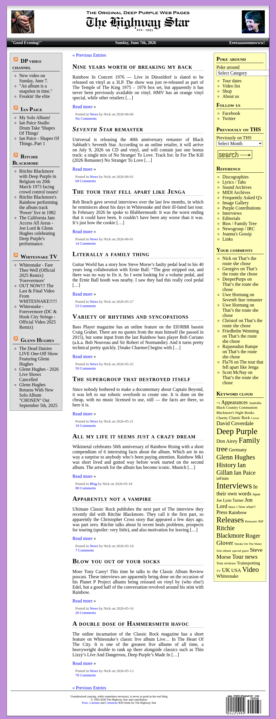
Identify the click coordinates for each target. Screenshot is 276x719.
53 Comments (85, 306)
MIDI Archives (236, 192)
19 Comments (85, 426)
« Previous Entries (89, 55)
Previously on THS (233, 137)
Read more (82, 106)
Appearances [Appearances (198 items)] (234, 402)
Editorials (231, 218)
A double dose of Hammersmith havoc (130, 623)
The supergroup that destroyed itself (131, 379)
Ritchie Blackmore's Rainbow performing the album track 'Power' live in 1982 (38, 205)
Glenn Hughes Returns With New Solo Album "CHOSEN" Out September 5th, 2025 (38, 395)
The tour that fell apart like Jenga (242, 365)
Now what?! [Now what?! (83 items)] (247, 507)
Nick (226, 258)
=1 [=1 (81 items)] (218, 403)
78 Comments (85, 675)
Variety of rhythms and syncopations (130, 316)
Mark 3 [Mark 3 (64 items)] (232, 507)
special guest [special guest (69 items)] (240, 550)
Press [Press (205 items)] (221, 512)
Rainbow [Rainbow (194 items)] (237, 512)
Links (227, 239)
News (94, 114)
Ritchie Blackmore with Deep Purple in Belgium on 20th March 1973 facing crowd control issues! (39, 181)
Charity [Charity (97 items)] (222, 418)
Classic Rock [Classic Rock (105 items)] (239, 418)
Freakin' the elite (34, 96)
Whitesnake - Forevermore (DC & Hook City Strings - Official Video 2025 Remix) (38, 317)
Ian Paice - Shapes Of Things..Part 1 (39, 141)
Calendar (94, 702)
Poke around (227, 67)
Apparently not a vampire (112, 498)
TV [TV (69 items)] (218, 570)
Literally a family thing (110, 254)
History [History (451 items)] (226, 465)
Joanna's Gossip (237, 233)
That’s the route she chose (239, 261)
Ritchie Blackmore (25, 159)
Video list (231, 85)
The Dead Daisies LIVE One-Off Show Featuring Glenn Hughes (38, 356)
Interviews (232, 213)
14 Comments (85, 243)
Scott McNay (234, 372)
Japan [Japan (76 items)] (256, 494)
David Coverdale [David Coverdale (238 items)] (234, 423)
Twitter (229, 118)
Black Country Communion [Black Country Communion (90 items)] (236, 408)
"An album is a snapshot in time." (35, 88)
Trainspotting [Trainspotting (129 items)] (248, 563)
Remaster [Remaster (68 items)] (251, 521)
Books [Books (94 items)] (249, 412)
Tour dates (232, 80)
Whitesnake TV (38, 257)
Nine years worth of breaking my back (132, 66)
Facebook (231, 113)
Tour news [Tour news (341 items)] (245, 556)
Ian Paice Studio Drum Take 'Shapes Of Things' (37, 128)
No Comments (85, 119)
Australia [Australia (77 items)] (255, 403)
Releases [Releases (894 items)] (230, 520)
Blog (93, 484)
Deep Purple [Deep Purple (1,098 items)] (236, 431)
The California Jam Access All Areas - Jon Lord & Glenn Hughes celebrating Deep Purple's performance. (37, 230)
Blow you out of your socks (116, 561)
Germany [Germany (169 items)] (238, 449)
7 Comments (84, 550)
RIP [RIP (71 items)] (260, 521)
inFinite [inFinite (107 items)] (222, 478)
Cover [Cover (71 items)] (255, 418)
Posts (85, 702)
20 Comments (85, 613)
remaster (242, 299)
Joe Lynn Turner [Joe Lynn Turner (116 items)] (230, 500)
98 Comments (85, 488)
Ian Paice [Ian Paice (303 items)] (245, 472)
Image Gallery (235, 202)
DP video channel (26, 64)
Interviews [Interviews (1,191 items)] (234, 485)
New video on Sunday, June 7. (33, 78)
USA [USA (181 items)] (236, 570)
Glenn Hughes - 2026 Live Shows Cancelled (39, 374)
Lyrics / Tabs (234, 182)
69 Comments (85, 181)
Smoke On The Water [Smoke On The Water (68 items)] (248, 543)
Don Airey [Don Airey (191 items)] (227, 441)
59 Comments (85, 368)
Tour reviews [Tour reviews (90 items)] (226, 563)
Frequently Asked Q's (242, 197)
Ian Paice (31, 109)
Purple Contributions (241, 208)
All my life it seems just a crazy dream (134, 436)
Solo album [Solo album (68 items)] (223, 550)
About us (230, 96)
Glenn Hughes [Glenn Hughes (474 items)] (235, 457)
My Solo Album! (34, 117)
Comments (111, 702)
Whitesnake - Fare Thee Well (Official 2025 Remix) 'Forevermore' (37, 273)
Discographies (235, 176)
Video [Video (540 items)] (250, 569)
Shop (227, 91)
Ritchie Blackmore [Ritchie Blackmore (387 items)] (230, 531)
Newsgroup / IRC (238, 228)
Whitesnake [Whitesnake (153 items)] (227, 576)
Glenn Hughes (37, 340)
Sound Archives (237, 187)
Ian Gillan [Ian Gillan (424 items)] (231, 468)
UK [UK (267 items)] (226, 570)
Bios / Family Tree (239, 223)
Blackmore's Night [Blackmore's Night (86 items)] (229, 413)
